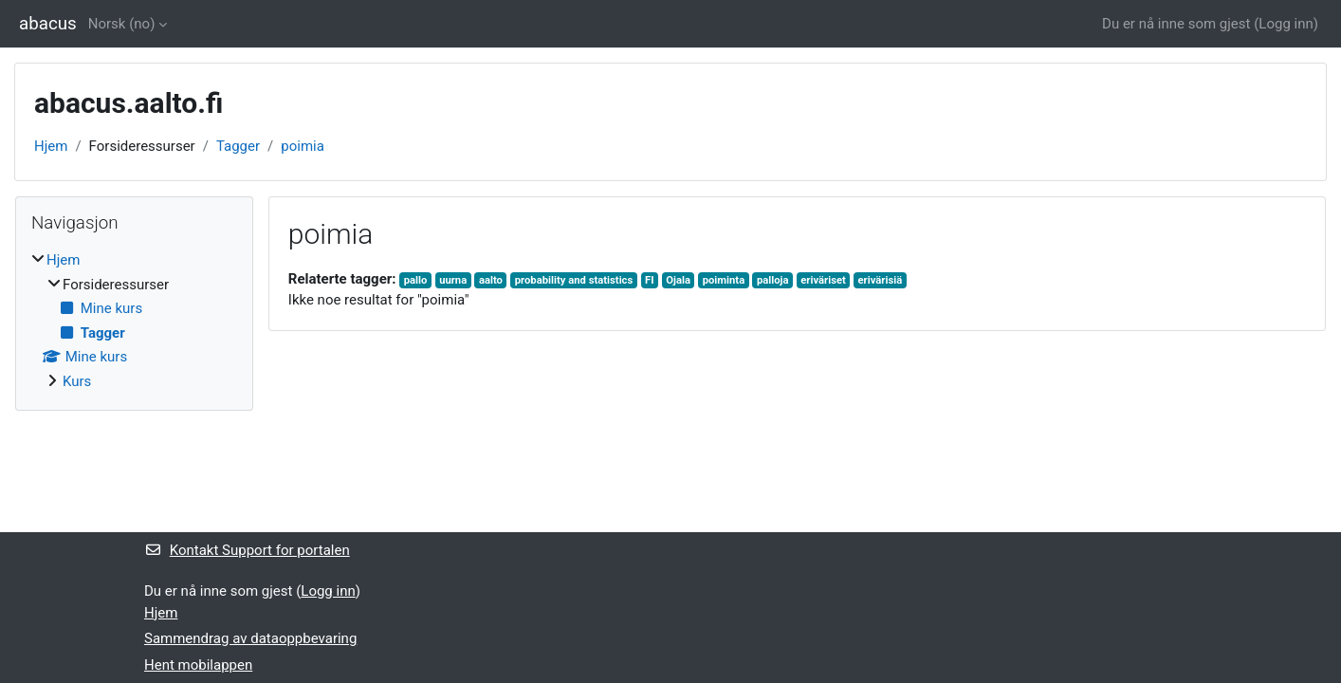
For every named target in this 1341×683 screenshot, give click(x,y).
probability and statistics (574, 280)
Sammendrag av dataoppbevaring (250, 638)
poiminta (724, 280)
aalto (491, 280)
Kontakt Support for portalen (247, 550)
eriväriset (823, 280)
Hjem (50, 146)
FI (649, 280)
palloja (773, 280)
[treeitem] (134, 320)
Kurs (77, 381)
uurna (453, 280)
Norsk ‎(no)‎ (122, 23)
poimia (302, 146)
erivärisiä (880, 280)
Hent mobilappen (198, 665)
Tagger (238, 146)
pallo (416, 280)
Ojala (678, 280)
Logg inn (1285, 23)
